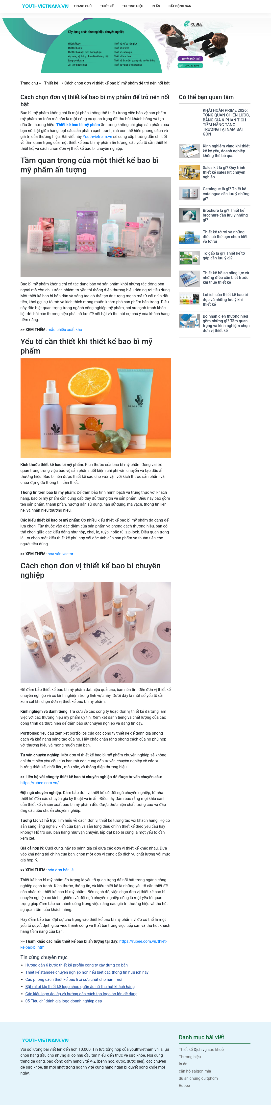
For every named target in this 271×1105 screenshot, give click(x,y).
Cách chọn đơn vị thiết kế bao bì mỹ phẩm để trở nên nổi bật (117, 83)
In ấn (156, 6)
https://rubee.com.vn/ (40, 782)
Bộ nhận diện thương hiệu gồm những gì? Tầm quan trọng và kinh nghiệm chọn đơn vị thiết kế (226, 323)
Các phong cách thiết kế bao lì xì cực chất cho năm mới (74, 979)
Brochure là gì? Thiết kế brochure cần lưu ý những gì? (225, 215)
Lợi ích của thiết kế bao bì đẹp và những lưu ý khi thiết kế (225, 299)
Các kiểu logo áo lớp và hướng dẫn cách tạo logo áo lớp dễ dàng (81, 994)
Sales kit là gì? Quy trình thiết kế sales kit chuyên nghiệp (224, 172)
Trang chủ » (31, 83)
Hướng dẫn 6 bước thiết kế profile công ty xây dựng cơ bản (76, 965)
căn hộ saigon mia (195, 1071)
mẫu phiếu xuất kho (65, 329)
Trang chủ (83, 6)
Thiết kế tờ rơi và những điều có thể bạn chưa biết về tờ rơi (225, 237)
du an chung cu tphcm (198, 1078)
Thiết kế (107, 6)
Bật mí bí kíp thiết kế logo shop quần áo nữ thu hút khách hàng (80, 986)
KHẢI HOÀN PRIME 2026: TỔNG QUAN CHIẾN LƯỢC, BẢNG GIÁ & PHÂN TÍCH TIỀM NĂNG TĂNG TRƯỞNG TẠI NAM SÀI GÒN (226, 122)
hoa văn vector (60, 554)
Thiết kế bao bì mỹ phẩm (78, 124)
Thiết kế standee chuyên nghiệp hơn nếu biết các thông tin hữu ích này (86, 972)
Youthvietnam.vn (97, 136)
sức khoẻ (216, 1049)
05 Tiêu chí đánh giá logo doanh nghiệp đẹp (63, 1001)
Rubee (184, 1085)
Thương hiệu (132, 6)
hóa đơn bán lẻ (61, 870)
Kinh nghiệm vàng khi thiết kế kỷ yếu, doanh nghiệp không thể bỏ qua (226, 151)
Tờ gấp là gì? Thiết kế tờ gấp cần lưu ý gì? (224, 255)
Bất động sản (180, 6)
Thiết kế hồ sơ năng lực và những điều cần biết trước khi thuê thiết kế (226, 278)
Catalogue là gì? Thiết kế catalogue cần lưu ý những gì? (226, 194)
